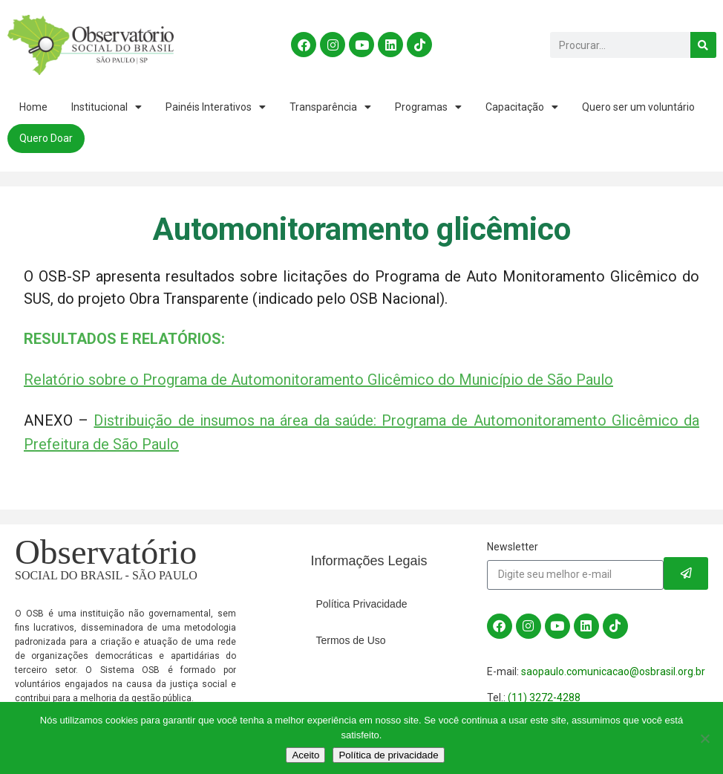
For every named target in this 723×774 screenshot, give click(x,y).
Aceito (305, 755)
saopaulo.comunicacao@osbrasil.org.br (613, 671)
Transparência (330, 107)
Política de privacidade (388, 755)
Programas (428, 107)
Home (33, 107)
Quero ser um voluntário (638, 107)
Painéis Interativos (216, 107)
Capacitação (521, 107)
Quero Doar (46, 138)
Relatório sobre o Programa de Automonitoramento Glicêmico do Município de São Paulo (318, 379)
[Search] (703, 45)
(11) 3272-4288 (544, 697)
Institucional (106, 107)
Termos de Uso (351, 640)
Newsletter (512, 547)
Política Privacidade (362, 604)
